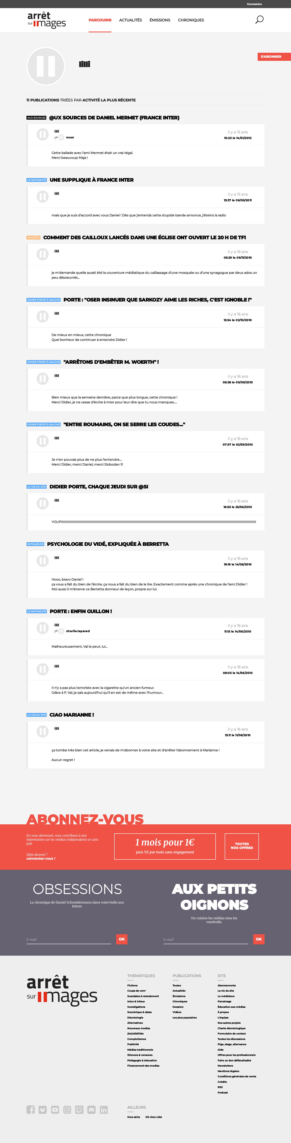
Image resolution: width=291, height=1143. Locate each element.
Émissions (160, 20)
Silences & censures (139, 1055)
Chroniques (191, 20)
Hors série (133, 1117)
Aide (221, 1049)
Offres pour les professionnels (236, 1055)
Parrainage (224, 1001)
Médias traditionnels (140, 1049)
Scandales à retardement (143, 996)
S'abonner (271, 57)
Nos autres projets (229, 1022)
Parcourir (100, 20)
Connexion (254, 4)
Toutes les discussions (231, 1039)
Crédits (222, 1081)
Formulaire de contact (232, 1033)
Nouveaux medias (138, 1028)
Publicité (133, 1044)
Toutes (177, 985)
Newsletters (225, 1065)
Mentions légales (228, 1071)
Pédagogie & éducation (142, 1060)
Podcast (223, 1092)
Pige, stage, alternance (232, 1044)
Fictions (132, 985)
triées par (81, 100)
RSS (220, 1087)
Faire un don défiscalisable (234, 1060)
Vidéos (177, 1012)
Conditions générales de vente (237, 1076)
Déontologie (135, 1017)
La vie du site (226, 990)
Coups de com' (136, 990)
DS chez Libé (154, 1117)
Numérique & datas (139, 1012)
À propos (223, 1012)
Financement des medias (143, 1065)
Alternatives (135, 1022)
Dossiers (178, 1006)
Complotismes (136, 1039)
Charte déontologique (232, 1028)
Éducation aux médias (231, 1006)
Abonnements (227, 985)
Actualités (130, 20)
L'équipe (223, 1017)
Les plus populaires (185, 1017)
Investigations (136, 1006)
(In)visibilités (135, 1033)
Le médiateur (226, 996)
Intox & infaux (136, 1001)
